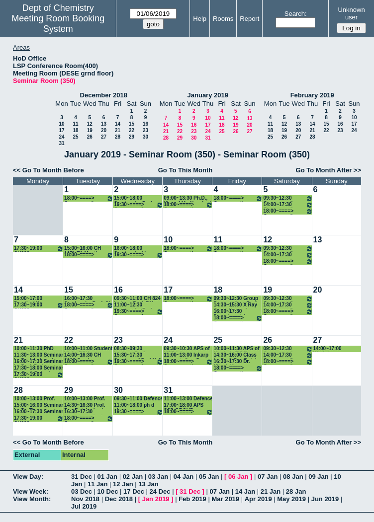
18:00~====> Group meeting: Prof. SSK (238, 198)
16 (145, 124)
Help (199, 18)
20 (103, 130)
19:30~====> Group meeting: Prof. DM (138, 205)
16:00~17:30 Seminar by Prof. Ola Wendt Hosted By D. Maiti (88, 299)
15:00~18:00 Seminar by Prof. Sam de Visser (133, 198)
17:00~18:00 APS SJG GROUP (183, 405)
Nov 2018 (85, 499)
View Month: (32, 499)
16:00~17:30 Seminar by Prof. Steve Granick (38, 412)
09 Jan (318, 476)
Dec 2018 (119, 499)
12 (90, 124)
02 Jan (133, 476)
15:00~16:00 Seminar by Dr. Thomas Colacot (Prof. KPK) (38, 405)
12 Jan (123, 484)
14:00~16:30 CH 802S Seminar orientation (82, 355)
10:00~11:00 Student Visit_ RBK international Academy (88, 349)
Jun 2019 (325, 499)
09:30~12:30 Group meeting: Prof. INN (287, 198)
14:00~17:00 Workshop (327, 349)
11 (75, 124)
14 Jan (245, 491)
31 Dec (81, 476)
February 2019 (312, 95)
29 (131, 137)
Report (249, 18)
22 (131, 130)
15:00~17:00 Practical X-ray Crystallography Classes (33, 299)
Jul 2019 (83, 506)
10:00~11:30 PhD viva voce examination (34, 349)
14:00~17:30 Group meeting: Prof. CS (287, 205)
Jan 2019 (156, 499)
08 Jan (293, 476)
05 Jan (209, 476)
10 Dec (107, 491)
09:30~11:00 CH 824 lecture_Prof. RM (137, 299)
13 (103, 124)
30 (145, 137)
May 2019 (291, 499)
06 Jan (238, 476)
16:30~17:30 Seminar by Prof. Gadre (83, 412)
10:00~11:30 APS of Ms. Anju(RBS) (236, 349)
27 (103, 137)
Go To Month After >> (328, 170)
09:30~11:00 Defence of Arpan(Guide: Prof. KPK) (138, 399)
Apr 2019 (258, 499)
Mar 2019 (225, 499)
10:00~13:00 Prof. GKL (34, 399)
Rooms (223, 18)
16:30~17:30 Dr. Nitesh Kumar (231, 362)
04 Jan (183, 476)
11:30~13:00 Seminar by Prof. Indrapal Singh (38, 355)
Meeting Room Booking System (57, 23)
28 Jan (296, 491)
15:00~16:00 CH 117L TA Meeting (83, 248)
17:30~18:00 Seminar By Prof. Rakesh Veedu (38, 368)
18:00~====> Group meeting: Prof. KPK (188, 205)
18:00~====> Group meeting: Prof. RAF (88, 198)
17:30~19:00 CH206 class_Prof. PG (39, 248)
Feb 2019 (192, 499)
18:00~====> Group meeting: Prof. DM (287, 211)
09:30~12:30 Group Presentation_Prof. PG (235, 299)
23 (145, 130)
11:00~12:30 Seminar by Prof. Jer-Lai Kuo (133, 305)
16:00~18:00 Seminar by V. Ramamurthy (130, 248)
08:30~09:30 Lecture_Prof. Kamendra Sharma (136, 349)
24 (61, 137)
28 (117, 137)
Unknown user (351, 13)
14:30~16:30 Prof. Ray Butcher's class (87, 405)
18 (75, 130)
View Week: (30, 491)
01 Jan (107, 476)
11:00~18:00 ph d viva (134, 405)
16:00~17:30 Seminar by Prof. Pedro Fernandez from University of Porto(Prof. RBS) (38, 362)
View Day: (28, 476)
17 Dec (133, 491)
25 (75, 137)
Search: (295, 13)
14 (117, 124)
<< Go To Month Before (48, 170)
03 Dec (81, 491)
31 (61, 143)
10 (61, 124)
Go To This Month (185, 170)
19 (90, 130)
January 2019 (207, 95)
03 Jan (158, 476)
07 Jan (268, 476)
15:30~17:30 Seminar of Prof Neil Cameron (138, 355)
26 (90, 137)
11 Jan (97, 484)
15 (131, 124)
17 (61, 130)
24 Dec (160, 491)
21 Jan (270, 491)
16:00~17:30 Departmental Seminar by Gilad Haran (233, 311)
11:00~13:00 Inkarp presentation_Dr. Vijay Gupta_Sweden (188, 355)
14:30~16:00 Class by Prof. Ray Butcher (238, 355)
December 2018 (103, 95)
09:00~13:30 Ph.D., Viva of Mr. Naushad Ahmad (187, 198)
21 (117, 130)
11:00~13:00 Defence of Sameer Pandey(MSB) (188, 399)
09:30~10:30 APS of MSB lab (186, 349)
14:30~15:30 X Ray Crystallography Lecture (235, 305)
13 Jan (148, 484)
